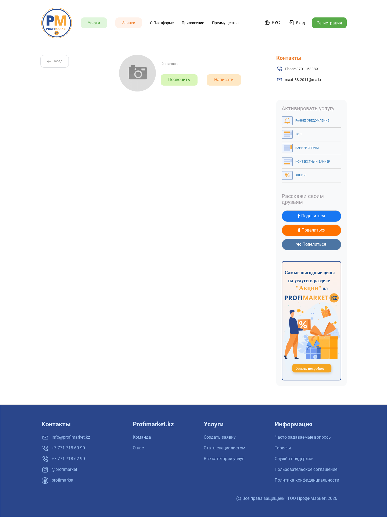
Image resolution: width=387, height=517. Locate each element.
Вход (300, 23)
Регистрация (329, 22)
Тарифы (283, 447)
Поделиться (311, 215)
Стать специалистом (224, 447)
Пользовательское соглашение (306, 469)
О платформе (162, 23)
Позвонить (179, 79)
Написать (224, 79)
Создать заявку (220, 437)
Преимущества (225, 23)
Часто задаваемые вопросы (303, 437)
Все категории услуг (224, 458)
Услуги (94, 23)
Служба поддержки (294, 458)
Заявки (128, 23)
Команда (142, 437)
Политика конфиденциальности (307, 480)
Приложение (193, 23)
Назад (54, 61)
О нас (138, 447)
